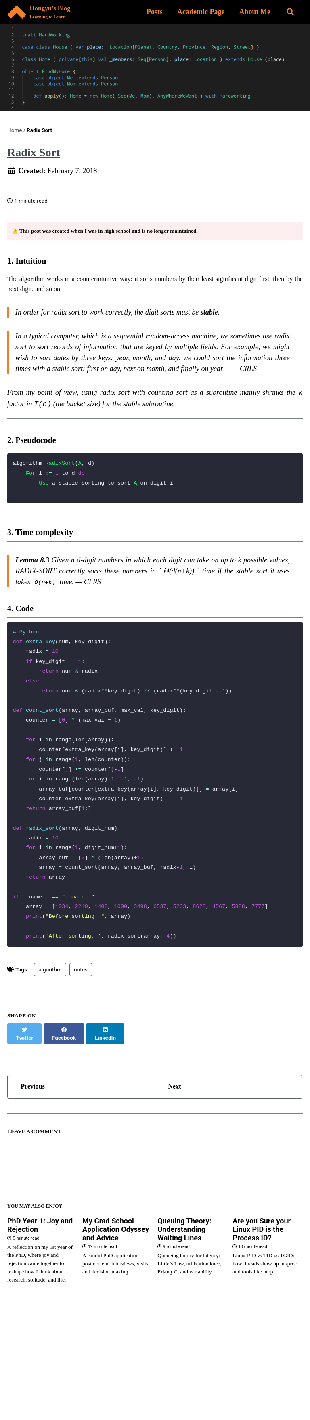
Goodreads (141, 1389)
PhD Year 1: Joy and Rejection (40, 1250)
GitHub (180, 1374)
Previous (35, 1109)
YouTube (25, 1389)
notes (81, 998)
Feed (178, 1389)
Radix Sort (33, 153)
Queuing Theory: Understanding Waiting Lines (184, 1255)
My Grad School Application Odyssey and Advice (115, 1255)
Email (60, 1389)
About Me (253, 12)
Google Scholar (130, 1374)
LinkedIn (258, 1374)
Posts (153, 12)
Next (177, 1109)
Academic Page (199, 12)
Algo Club (96, 1389)
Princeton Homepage (61, 1374)
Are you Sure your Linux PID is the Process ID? (261, 1255)
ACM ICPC (219, 1374)
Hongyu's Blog (55, 13)
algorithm (49, 998)
